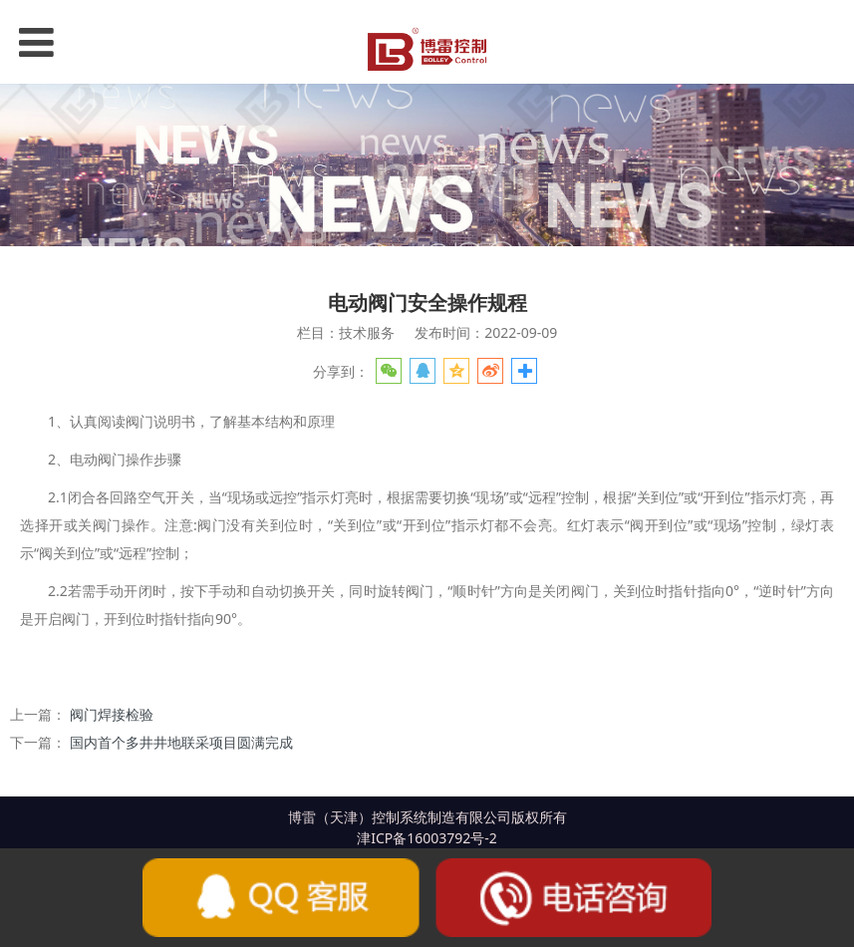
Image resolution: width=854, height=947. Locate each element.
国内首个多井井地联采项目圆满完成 (181, 742)
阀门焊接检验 (111, 714)
